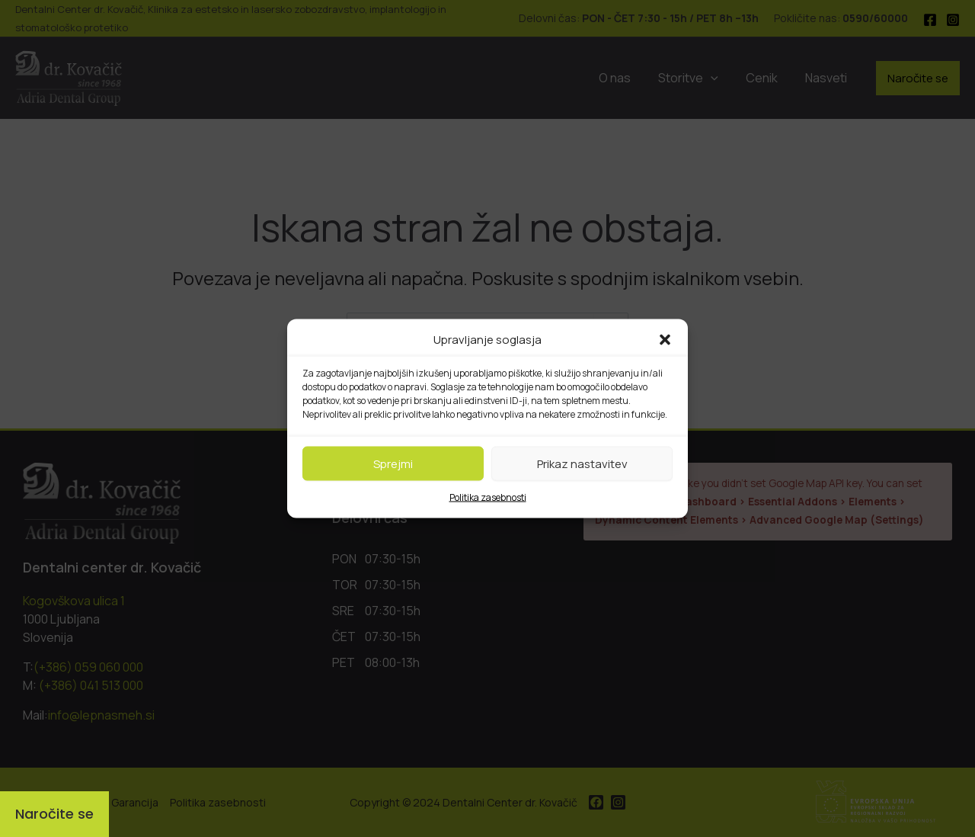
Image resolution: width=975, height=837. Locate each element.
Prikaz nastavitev (582, 463)
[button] (665, 340)
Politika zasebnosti (487, 497)
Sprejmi (393, 463)
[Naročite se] (54, 814)
